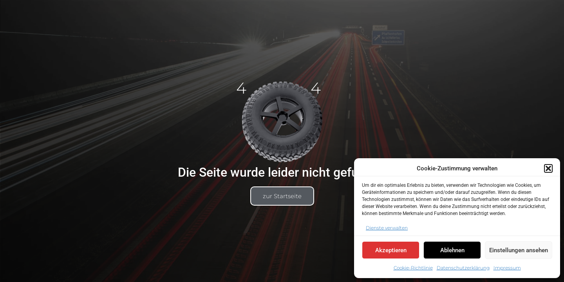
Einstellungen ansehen (518, 250)
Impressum (507, 268)
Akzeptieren (391, 250)
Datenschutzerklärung (463, 268)
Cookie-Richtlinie (413, 268)
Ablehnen (452, 250)
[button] (548, 168)
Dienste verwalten (387, 228)
